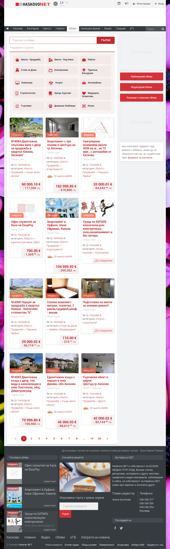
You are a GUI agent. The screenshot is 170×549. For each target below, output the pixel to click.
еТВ (73, 537)
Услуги (55, 83)
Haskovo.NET (25, 544)
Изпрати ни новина (95, 537)
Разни (88, 106)
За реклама (123, 545)
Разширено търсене (22, 47)
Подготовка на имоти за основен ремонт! (98, 303)
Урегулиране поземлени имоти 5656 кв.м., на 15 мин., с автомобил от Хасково (97, 148)
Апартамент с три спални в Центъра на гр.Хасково (61, 144)
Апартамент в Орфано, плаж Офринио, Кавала (59, 225)
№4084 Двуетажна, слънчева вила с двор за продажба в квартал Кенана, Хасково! (26, 148)
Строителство (25, 93)
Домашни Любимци (62, 106)
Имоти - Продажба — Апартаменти (58, 165)
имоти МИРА (64, 176)
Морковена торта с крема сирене (81, 497)
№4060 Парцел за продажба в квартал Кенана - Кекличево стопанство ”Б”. (25, 307)
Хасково (13, 537)
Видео (45, 537)
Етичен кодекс (72, 545)
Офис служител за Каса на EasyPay (24, 223)
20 (99, 438)
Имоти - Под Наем (61, 60)
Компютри (24, 83)
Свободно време (90, 28)
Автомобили (91, 83)
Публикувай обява (141, 76)
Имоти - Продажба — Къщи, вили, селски (25, 172)
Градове (121, 28)
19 (91, 438)
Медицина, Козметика (90, 94)
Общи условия (89, 545)
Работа (88, 60)
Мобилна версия (53, 544)
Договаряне (103, 260)
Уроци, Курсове (60, 93)
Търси (65, 514)
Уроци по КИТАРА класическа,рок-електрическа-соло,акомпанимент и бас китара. (98, 228)
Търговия (23, 106)
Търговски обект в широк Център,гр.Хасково (96, 380)
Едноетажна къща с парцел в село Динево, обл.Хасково (61, 380)
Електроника (58, 70)
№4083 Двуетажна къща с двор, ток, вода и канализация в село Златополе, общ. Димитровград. (26, 384)
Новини (60, 28)
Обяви (60, 537)
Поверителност (106, 545)
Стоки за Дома (25, 70)
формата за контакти (140, 157)
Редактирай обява (141, 87)
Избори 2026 (138, 545)
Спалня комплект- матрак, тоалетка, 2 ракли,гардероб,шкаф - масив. (62, 307)
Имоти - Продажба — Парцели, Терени (95, 172)
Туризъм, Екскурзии (90, 71)
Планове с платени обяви (142, 97)
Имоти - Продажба (28, 60)
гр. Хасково (21, 164)
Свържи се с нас (155, 545)
